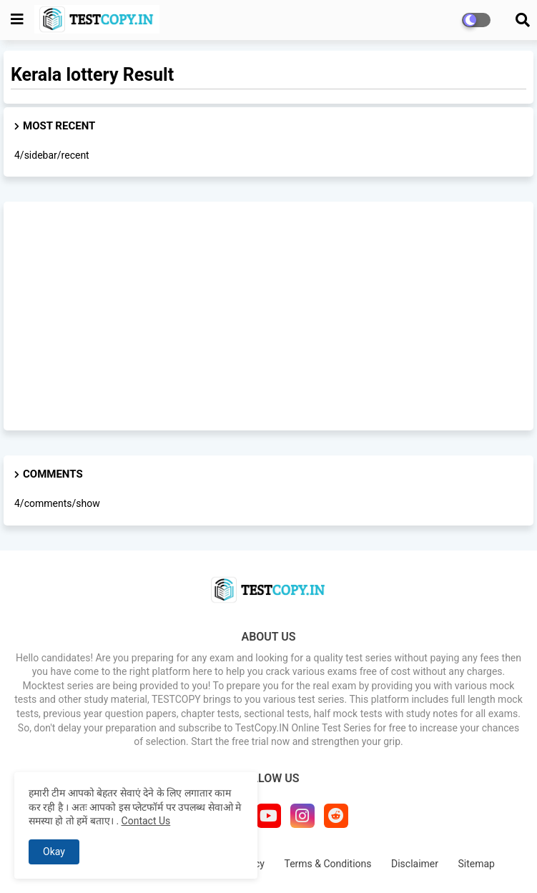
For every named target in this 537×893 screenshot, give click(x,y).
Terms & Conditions (327, 863)
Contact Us (146, 821)
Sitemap (476, 863)
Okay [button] (54, 851)
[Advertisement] (268, 316)
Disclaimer (414, 863)
